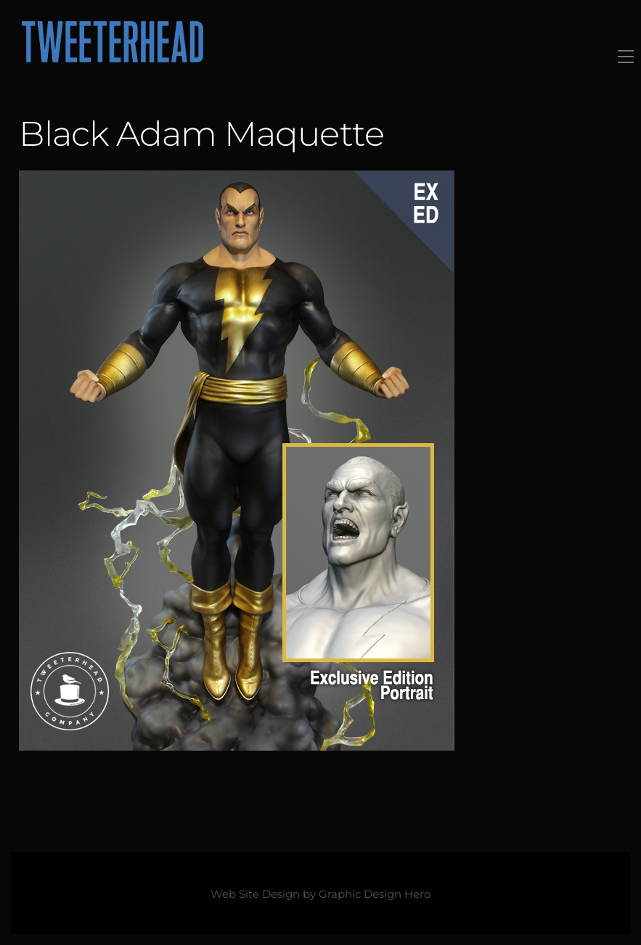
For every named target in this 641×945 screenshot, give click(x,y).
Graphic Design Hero (374, 894)
